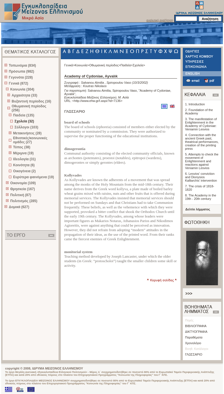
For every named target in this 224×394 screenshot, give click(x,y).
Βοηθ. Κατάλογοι (196, 348)
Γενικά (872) (18, 83)
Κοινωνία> (82, 65)
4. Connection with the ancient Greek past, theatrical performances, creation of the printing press (202, 141)
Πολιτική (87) (20, 195)
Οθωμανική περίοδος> (105, 65)
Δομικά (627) (19, 207)
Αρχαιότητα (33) (24, 95)
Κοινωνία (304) (22, 89)
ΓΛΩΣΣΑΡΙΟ (193, 354)
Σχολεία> (139, 65)
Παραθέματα (193, 337)
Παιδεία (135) (23, 115)
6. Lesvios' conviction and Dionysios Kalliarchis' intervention (201, 177)
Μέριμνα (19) (23, 153)
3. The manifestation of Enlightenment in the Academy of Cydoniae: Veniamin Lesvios (201, 124)
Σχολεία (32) (24, 121)
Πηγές (189, 320)
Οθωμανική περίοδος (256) (29, 108)
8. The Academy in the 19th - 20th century (200, 197)
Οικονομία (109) (23, 183)
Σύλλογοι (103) (26, 127)
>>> (188, 293)
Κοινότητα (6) (24, 165)
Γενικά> (69, 65)
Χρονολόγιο (193, 343)
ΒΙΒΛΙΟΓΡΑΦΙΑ (195, 326)
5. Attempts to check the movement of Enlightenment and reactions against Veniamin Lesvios (201, 161)
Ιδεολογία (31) (24, 159)
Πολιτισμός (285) (23, 201)
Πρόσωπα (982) (21, 71)
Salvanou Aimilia (92, 82)
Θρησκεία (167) (22, 189)
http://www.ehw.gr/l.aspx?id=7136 (97, 100)
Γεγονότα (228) (21, 77)
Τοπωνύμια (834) (22, 65)
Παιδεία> (127, 65)
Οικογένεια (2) (24, 171)
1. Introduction (195, 104)
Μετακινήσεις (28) (27, 133)
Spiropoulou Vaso (119, 82)
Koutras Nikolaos (95, 86)
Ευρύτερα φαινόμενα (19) (33, 177)
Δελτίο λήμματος (197, 209)
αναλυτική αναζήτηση (159, 20)
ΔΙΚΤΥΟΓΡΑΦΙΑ (196, 331)
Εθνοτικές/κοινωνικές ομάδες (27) (30, 140)
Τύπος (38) (21, 147)
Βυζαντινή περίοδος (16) (31, 101)
